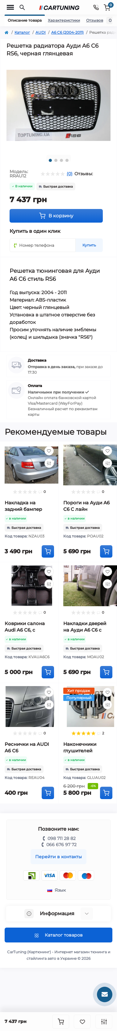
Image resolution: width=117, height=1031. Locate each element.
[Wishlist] (49, 450)
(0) (70, 174)
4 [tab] (67, 160)
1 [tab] (50, 160)
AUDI (41, 32)
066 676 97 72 (61, 844)
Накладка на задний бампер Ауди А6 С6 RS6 (23, 509)
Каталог (22, 32)
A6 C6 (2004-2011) (67, 32)
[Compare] (49, 463)
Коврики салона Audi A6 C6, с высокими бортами (28, 629)
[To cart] (48, 551)
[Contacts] (96, 7)
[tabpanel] (58, 105)
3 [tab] (61, 160)
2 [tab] (55, 160)
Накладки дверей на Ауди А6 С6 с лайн (84, 629)
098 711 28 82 (62, 838)
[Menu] (10, 7)
